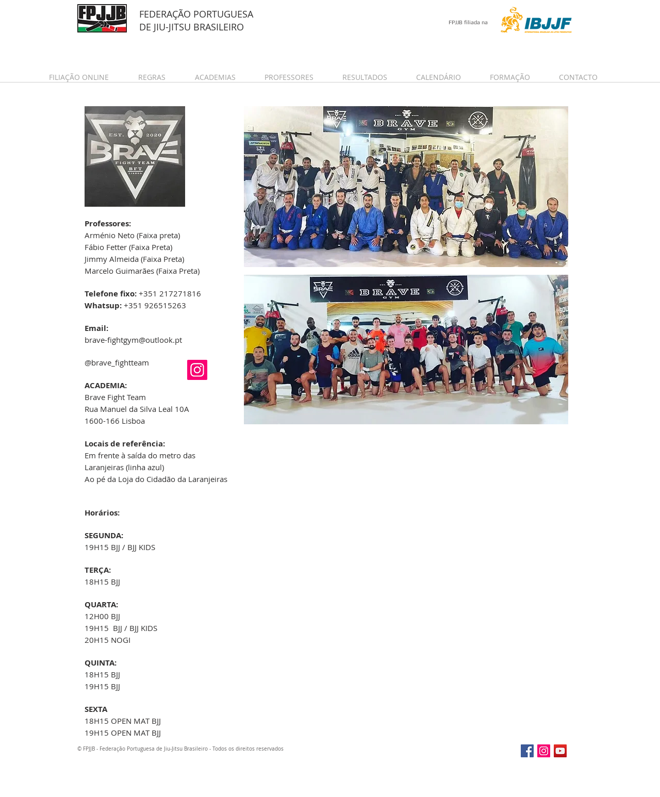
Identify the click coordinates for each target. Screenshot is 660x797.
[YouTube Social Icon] (560, 750)
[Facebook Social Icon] (527, 750)
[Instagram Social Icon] (197, 370)
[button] (85, 77)
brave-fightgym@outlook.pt (133, 340)
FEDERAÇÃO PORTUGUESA (196, 14)
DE (146, 27)
